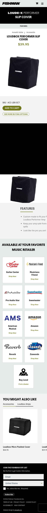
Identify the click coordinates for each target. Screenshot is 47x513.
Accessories (30, 32)
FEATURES (23, 26)
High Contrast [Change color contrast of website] (19, 505)
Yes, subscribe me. (17, 488)
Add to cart (12, 107)
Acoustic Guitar (17, 32)
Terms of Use (7, 502)
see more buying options (16, 114)
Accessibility (8, 505)
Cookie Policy (31, 502)
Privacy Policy (19, 502)
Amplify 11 (18, 510)
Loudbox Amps (24, 404)
